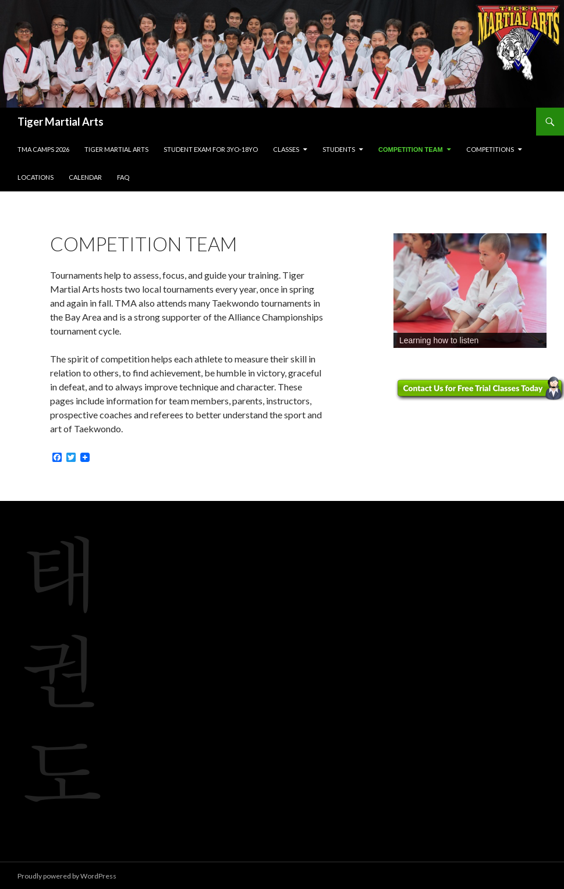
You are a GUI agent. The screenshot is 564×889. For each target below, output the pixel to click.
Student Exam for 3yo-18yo (211, 149)
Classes (286, 149)
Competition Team (410, 149)
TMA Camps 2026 (43, 149)
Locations (35, 177)
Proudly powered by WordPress (66, 876)
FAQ (123, 177)
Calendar (85, 177)
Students (338, 149)
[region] (470, 290)
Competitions (490, 149)
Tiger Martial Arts (60, 121)
